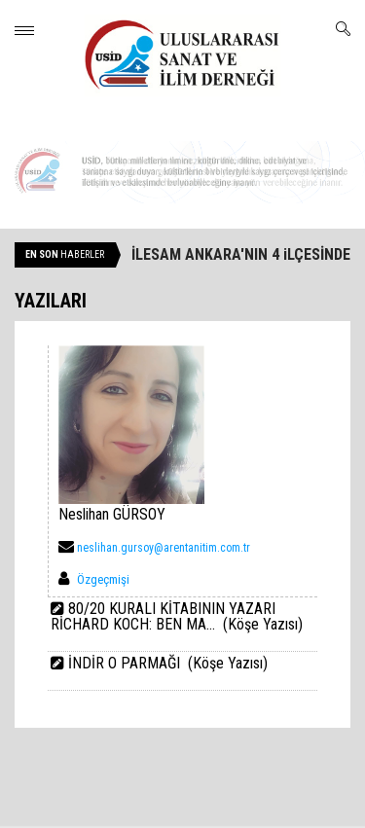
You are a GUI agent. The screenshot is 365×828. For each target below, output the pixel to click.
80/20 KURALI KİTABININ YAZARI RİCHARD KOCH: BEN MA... (163, 616)
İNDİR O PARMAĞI (124, 663)
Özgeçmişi (103, 579)
